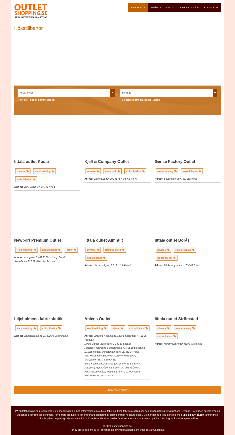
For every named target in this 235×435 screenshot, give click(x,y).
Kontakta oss (211, 7)
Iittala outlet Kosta (31, 161)
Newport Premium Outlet (37, 240)
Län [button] (171, 7)
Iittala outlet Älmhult (103, 240)
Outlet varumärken (189, 7)
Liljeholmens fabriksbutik (38, 318)
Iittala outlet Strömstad (176, 318)
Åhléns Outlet (97, 318)
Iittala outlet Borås (172, 240)
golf (26, 99)
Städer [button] (157, 7)
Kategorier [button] (139, 7)
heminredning (46, 99)
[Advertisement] (118, 60)
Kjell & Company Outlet (106, 161)
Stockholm (132, 99)
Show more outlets (117, 390)
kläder (33, 99)
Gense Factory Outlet (175, 161)
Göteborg (146, 99)
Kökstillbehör (28, 28)
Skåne (156, 99)
